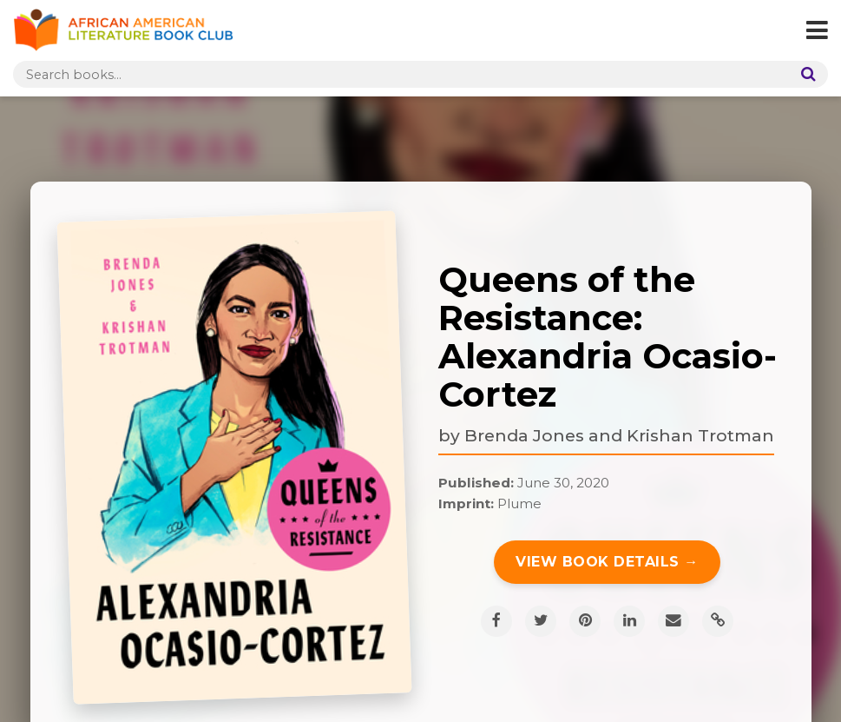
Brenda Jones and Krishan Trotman (619, 435)
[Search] (804, 74)
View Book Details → (607, 561)
